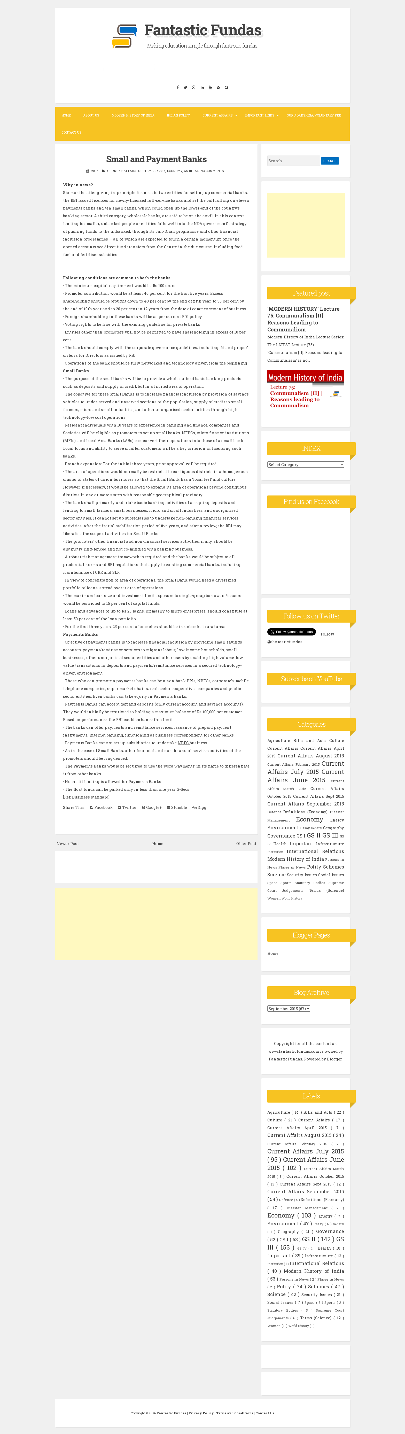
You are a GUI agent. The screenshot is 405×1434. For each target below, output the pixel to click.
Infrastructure (330, 843)
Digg (199, 807)
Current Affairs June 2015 (305, 775)
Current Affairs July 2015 (305, 766)
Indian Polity (178, 115)
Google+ (152, 807)
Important (301, 843)
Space (272, 882)
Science (276, 874)
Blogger (334, 1058)
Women (274, 897)
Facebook (101, 807)
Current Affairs (217, 115)
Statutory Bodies (310, 882)
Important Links (259, 115)
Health (280, 843)
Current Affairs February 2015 (293, 763)
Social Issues (331, 874)
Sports (286, 882)
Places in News (292, 866)
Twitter (127, 807)
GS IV (303, 1247)
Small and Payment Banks (156, 159)
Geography (333, 827)
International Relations (315, 850)
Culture (336, 739)
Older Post (246, 843)
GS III (188, 171)
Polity (314, 866)
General (316, 827)
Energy (337, 819)
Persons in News (294, 1278)
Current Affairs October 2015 (315, 1175)
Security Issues (302, 874)
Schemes (333, 866)
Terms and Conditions (235, 1412)
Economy (174, 171)
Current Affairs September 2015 (136, 171)
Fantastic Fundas (202, 29)
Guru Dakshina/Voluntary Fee (314, 115)
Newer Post (68, 843)
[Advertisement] (156, 924)
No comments (212, 171)
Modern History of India (133, 115)
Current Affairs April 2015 (299, 1126)
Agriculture (278, 739)
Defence (274, 811)
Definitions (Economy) (305, 810)
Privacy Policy (202, 1412)
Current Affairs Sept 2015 (318, 795)
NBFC (184, 742)
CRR (99, 572)
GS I (301, 835)
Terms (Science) (326, 889)
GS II (314, 834)
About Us (91, 115)
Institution (275, 851)
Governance (281, 835)
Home (66, 115)
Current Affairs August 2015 (310, 755)
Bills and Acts (309, 739)
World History (292, 897)
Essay (305, 827)
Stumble (177, 807)
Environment (283, 827)
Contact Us (71, 132)
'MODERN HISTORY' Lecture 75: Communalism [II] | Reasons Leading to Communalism (303, 318)
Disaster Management (309, 1207)
